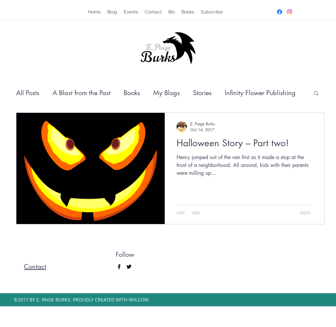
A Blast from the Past (81, 93)
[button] (316, 93)
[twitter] (289, 12)
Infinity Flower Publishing (260, 93)
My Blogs (166, 93)
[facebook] (279, 12)
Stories (202, 93)
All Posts (27, 93)
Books (132, 93)
